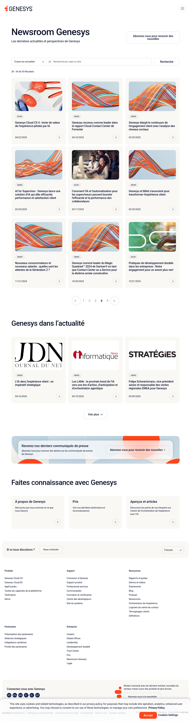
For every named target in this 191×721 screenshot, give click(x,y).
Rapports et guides (138, 578)
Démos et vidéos (137, 582)
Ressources (135, 599)
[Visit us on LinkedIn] (9, 695)
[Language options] (173, 550)
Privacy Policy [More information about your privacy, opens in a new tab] (157, 707)
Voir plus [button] (93, 414)
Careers (70, 634)
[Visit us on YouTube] (32, 695)
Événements (135, 586)
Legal (69, 663)
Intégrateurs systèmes (16, 642)
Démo (8, 599)
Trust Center (73, 650)
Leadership (72, 642)
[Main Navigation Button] (182, 8)
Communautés (74, 590)
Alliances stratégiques (15, 638)
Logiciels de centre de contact (143, 607)
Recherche (166, 61)
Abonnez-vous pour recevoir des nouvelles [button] (153, 37)
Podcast (133, 595)
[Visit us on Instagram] (15, 695)
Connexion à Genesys (77, 578)
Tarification (10, 595)
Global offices (73, 638)
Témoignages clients (139, 611)
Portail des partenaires (16, 646)
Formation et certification (79, 595)
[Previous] (76, 300)
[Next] (114, 300)
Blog (131, 590)
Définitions (134, 615)
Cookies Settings (168, 714)
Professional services (77, 586)
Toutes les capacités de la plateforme (23, 590)
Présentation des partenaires (19, 634)
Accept (148, 715)
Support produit (74, 582)
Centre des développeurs (79, 599)
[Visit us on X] (20, 695)
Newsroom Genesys (77, 659)
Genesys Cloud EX (14, 582)
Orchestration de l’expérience (143, 603)
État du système (75, 603)
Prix (68, 655)
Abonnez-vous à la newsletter (142, 696)
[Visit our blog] (37, 695)
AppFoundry (10, 586)
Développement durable (78, 646)
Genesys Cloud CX (14, 578)
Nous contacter (51, 549)
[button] (95, 450)
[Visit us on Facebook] (26, 695)
